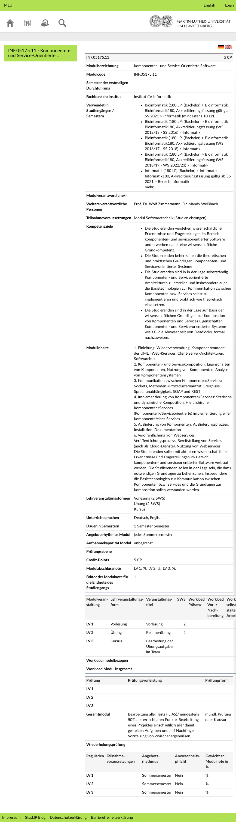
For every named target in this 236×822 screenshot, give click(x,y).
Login (229, 5)
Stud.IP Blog (35, 818)
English (209, 5)
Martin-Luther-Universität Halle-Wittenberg (190, 21)
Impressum (11, 818)
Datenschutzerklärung (68, 818)
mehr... (150, 187)
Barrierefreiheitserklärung (112, 818)
